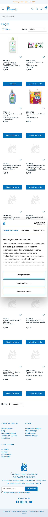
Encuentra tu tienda (8, 433)
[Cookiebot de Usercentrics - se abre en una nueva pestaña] (34, 223)
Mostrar (4, 404)
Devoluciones (30, 433)
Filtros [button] (6, 29)
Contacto (4, 452)
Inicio (3, 16)
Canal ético (5, 438)
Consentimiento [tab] (10, 230)
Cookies (24, 514)
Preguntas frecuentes (33, 428)
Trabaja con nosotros (9, 436)
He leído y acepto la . (17, 493)
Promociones (6, 454)
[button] (45, 8)
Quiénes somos (7, 428)
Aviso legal (6, 511)
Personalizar (24, 283)
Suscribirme (31, 489)
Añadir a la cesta (35, 84)
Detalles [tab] (25, 230)
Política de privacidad (36, 511)
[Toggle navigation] (2, 8)
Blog (3, 431)
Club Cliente (5, 457)
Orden (24, 29)
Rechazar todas (24, 291)
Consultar (12, 84)
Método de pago (31, 436)
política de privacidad (23, 493)
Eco (8, 16)
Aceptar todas (24, 275)
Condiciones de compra (19, 511)
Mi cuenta (5, 449)
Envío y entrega (31, 431)
